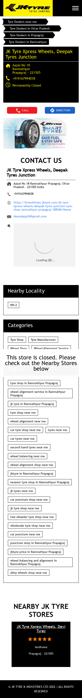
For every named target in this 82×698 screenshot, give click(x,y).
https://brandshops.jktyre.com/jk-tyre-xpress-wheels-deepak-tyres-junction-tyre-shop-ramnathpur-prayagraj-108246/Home (43, 205)
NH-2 (13, 305)
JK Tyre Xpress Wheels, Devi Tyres (41, 629)
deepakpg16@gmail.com (30, 216)
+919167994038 (23, 78)
